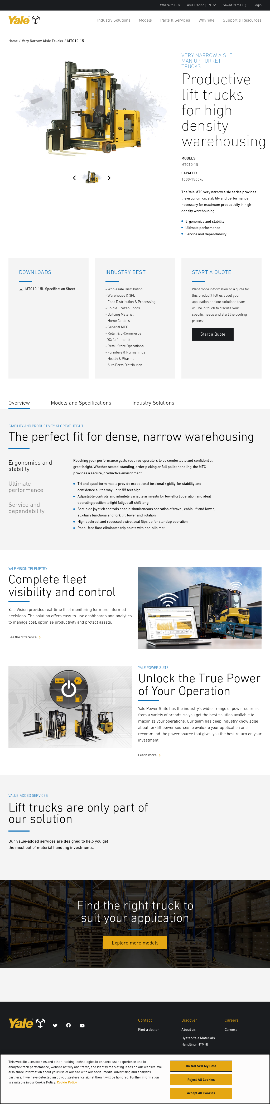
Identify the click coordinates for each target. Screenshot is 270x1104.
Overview (19, 403)
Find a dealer (148, 1029)
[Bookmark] (258, 54)
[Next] (109, 178)
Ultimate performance (25, 486)
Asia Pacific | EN (201, 5)
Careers (231, 1029)
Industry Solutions (114, 20)
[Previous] (74, 178)
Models (145, 20)
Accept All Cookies (201, 1096)
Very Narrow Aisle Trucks (42, 41)
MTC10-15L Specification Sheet (47, 289)
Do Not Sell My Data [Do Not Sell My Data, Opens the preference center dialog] (201, 1068)
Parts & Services (175, 20)
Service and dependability (26, 507)
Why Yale (206, 20)
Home (13, 41)
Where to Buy (170, 5)
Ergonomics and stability (30, 465)
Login (257, 5)
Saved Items (234, 5)
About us (188, 1029)
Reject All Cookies (201, 1082)
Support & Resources (242, 20)
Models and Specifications (81, 403)
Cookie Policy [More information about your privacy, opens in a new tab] (67, 1085)
